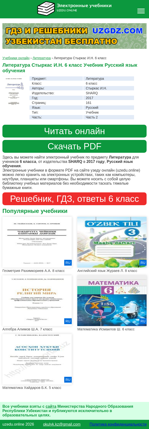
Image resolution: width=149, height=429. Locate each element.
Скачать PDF (74, 146)
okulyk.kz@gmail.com (61, 424)
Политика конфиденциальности (118, 424)
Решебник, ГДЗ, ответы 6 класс (74, 199)
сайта (51, 406)
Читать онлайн (74, 131)
